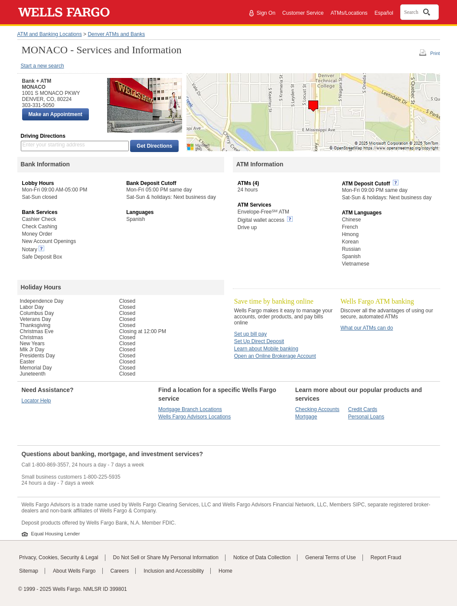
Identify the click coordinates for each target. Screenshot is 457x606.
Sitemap (28, 571)
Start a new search (42, 66)
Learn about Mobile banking (266, 349)
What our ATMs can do (366, 328)
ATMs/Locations (348, 13)
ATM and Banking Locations (49, 34)
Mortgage (306, 417)
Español (384, 13)
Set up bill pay (250, 334)
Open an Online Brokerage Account (275, 356)
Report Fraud (386, 557)
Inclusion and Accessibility (174, 571)
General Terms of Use (330, 557)
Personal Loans (366, 417)
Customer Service (302, 13)
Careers (120, 571)
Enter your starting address (54, 145)
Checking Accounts (317, 409)
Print (435, 53)
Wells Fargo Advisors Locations (194, 417)
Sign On (266, 13)
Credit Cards (362, 409)
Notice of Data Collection (262, 557)
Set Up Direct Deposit (259, 341)
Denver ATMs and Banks (116, 34)
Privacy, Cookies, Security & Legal (58, 557)
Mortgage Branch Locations (190, 409)
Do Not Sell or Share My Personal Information (166, 557)
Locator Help (36, 401)
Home (225, 571)
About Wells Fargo (74, 571)
